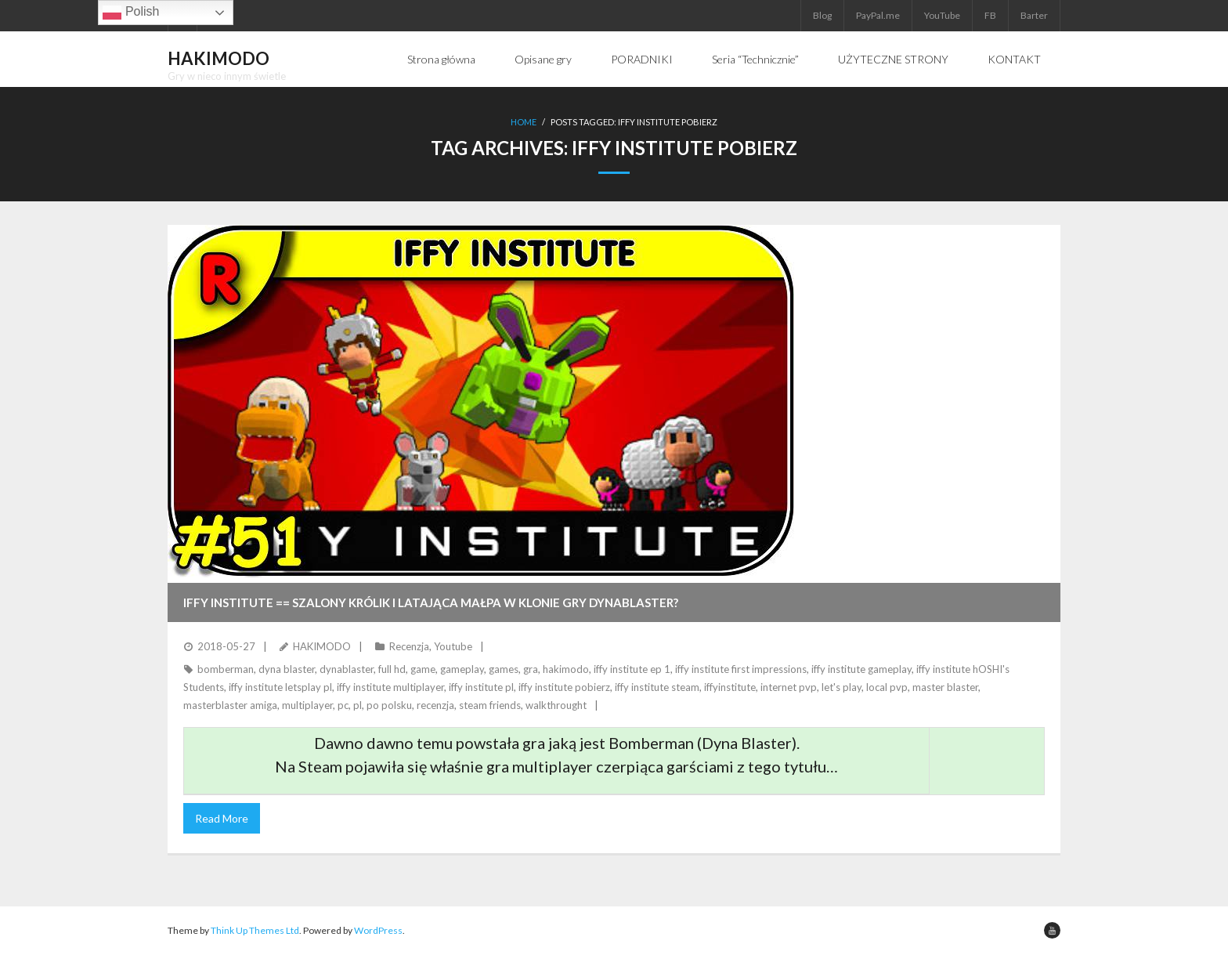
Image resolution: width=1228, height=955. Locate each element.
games (503, 669)
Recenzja (409, 646)
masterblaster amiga (230, 705)
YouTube (942, 15)
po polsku (389, 705)
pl (357, 705)
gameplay (462, 669)
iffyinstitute (730, 687)
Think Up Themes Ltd (255, 930)
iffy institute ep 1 (632, 669)
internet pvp (788, 687)
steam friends (490, 705)
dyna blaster (286, 669)
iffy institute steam (657, 687)
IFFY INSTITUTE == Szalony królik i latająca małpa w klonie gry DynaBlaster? (430, 602)
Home (523, 122)
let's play (841, 687)
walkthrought (556, 705)
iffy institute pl (481, 687)
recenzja (435, 705)
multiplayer (307, 705)
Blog (822, 15)
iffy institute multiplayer (390, 687)
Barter (1034, 15)
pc (343, 705)
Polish (131, 12)
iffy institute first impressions (741, 669)
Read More (221, 818)
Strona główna (441, 59)
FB (990, 15)
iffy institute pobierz (564, 687)
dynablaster (347, 669)
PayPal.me (878, 15)
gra (530, 669)
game (422, 669)
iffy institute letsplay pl (280, 687)
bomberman (225, 669)
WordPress (378, 930)
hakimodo (566, 669)
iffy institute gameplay (861, 669)
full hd (392, 669)
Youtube (453, 646)
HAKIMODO (322, 646)
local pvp (887, 687)
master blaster (945, 687)
